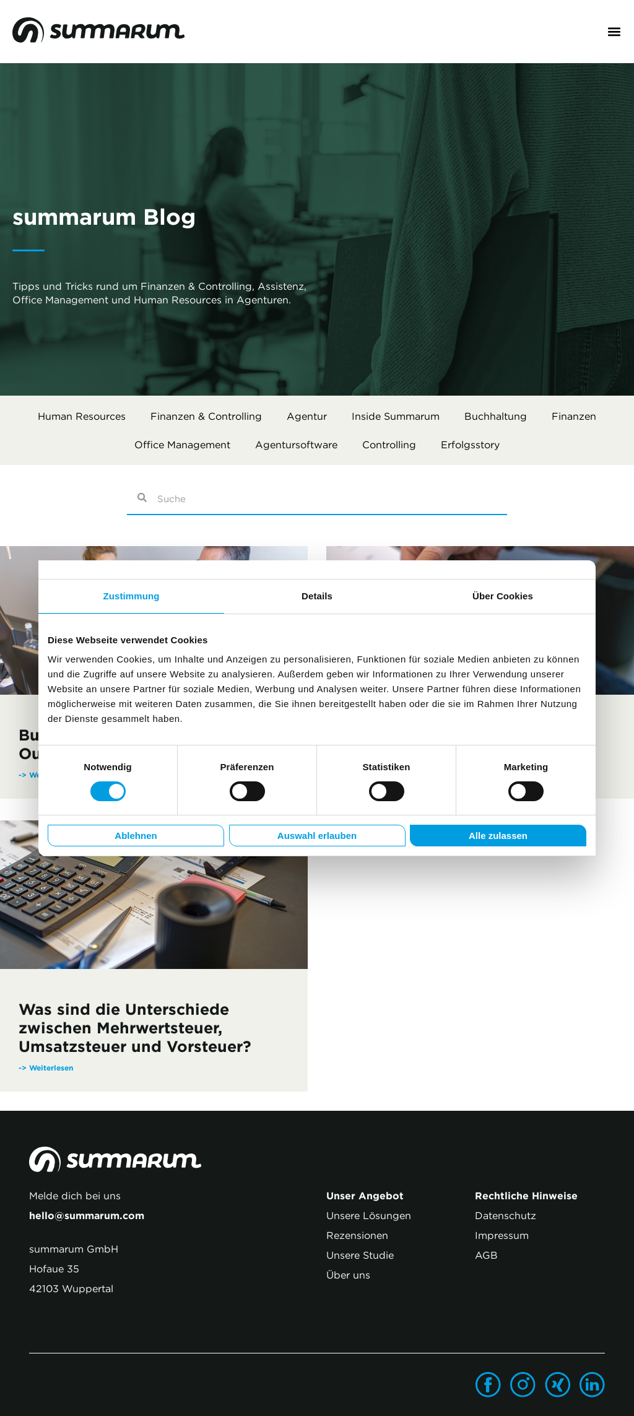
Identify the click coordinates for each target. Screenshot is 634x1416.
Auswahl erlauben (317, 835)
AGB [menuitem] (486, 1255)
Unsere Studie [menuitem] (360, 1255)
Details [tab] (317, 596)
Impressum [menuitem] (502, 1235)
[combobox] (331, 499)
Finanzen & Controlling (206, 416)
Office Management (182, 444)
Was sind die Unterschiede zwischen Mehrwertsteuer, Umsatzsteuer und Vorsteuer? (135, 1028)
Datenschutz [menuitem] (505, 1215)
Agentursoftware (296, 444)
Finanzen (574, 416)
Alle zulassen (498, 835)
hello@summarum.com (86, 1215)
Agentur (307, 416)
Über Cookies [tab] (502, 596)
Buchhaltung (495, 416)
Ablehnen (136, 835)
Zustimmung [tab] (131, 596)
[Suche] (141, 499)
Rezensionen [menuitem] (357, 1235)
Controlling (389, 444)
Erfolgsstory (470, 444)
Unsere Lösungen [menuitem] (368, 1215)
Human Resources (82, 416)
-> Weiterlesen (46, 1067)
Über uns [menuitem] (348, 1275)
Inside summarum (396, 416)
